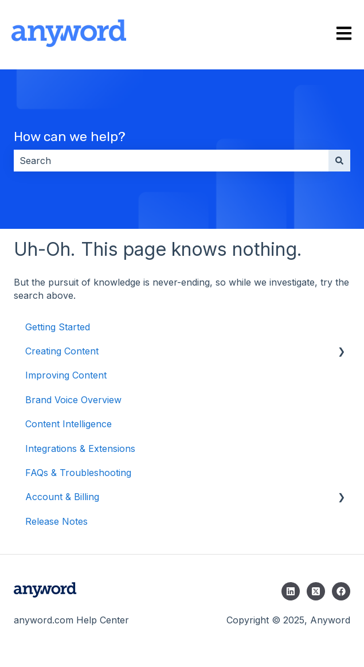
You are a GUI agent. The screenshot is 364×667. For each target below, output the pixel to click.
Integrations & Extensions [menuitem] (80, 448)
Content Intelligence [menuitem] (68, 424)
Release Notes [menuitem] (56, 521)
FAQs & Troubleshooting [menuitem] (78, 472)
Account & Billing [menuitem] (62, 496)
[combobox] (171, 160)
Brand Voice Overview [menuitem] (73, 399)
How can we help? (70, 136)
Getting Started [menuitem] (57, 327)
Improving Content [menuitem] (66, 375)
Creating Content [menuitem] (62, 351)
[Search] (339, 160)
